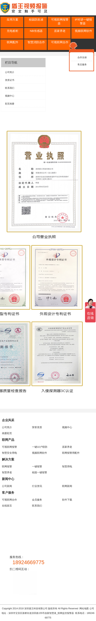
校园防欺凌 (36, 19)
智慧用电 (67, 466)
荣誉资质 (37, 427)
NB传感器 (36, 30)
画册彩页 (7, 433)
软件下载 (67, 499)
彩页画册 (9, 103)
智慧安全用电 (9, 452)
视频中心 (9, 96)
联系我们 (9, 88)
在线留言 (7, 505)
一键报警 (37, 466)
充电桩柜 (12, 30)
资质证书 (9, 80)
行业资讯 (37, 486)
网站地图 (84, 608)
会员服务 (37, 499)
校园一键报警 (39, 472)
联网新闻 (67, 486)
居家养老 (60, 30)
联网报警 (7, 466)
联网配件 (12, 42)
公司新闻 (7, 486)
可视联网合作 (59, 42)
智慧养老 (7, 472)
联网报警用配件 (71, 452)
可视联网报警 (9, 446)
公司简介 (9, 72)
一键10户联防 (39, 446)
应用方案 (12, 19)
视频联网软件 (83, 30)
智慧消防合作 (36, 42)
